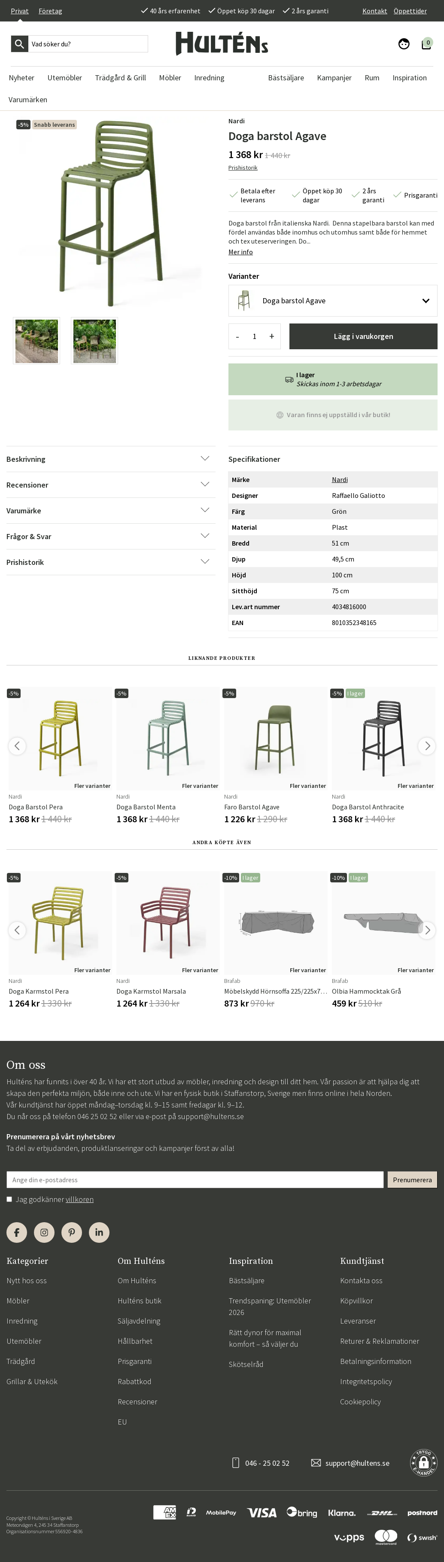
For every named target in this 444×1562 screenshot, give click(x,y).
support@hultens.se (211, 1116)
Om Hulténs (137, 1280)
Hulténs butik (139, 1301)
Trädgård (20, 1361)
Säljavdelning (139, 1321)
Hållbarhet (135, 1341)
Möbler (17, 1301)
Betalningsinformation (375, 1361)
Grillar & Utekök (32, 1381)
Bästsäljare (247, 1280)
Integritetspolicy (366, 1381)
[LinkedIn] (99, 1232)
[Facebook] (16, 1232)
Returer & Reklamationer (379, 1341)
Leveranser (358, 1321)
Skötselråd (246, 1364)
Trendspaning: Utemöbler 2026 (270, 1306)
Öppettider (410, 10)
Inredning (21, 1321)
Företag (50, 10)
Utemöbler (23, 1341)
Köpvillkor (356, 1301)
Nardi (236, 120)
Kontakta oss (361, 1280)
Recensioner (137, 1401)
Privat (20, 10)
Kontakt (374, 10)
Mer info (240, 251)
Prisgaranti (135, 1361)
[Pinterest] (71, 1232)
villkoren (80, 1199)
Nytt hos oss (26, 1280)
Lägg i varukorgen (363, 336)
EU (122, 1422)
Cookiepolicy (360, 1401)
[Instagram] (44, 1232)
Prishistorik (243, 167)
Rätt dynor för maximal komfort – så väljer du (265, 1338)
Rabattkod (135, 1381)
